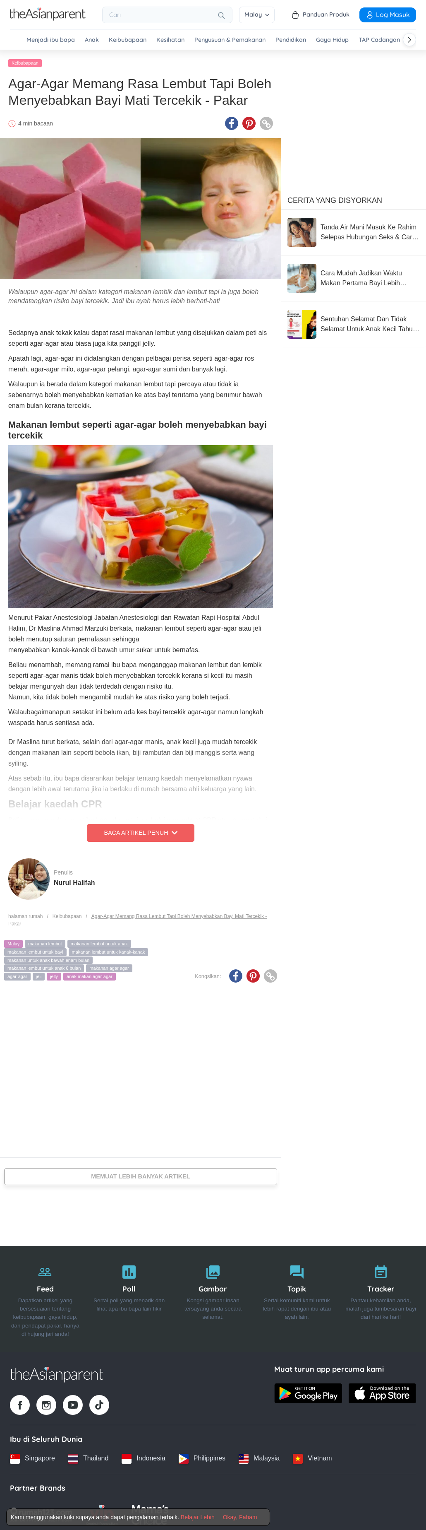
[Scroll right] (409, 39)
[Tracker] (381, 1297)
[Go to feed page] (48, 18)
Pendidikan (290, 39)
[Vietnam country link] (312, 1456)
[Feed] (45, 1297)
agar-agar (17, 974)
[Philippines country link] (202, 1456)
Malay (256, 14)
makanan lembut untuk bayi (35, 949)
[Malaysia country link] (259, 1456)
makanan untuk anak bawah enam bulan (48, 957)
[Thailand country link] (88, 1456)
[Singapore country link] (32, 1456)
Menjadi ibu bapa (50, 39)
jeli (38, 974)
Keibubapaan (127, 39)
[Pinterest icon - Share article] (249, 121)
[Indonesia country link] (143, 1456)
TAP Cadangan (379, 39)
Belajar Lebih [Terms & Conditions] (198, 1517)
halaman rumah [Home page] (25, 914)
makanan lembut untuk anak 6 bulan (44, 966)
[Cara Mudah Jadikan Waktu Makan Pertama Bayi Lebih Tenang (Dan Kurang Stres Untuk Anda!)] (353, 276)
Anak (92, 39)
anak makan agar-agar (89, 974)
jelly (54, 974)
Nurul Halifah (74, 880)
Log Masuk (388, 14)
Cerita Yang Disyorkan (334, 198)
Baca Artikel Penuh (140, 830)
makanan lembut (45, 941)
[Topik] (297, 1297)
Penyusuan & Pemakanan (230, 39)
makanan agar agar (109, 966)
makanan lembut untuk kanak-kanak (108, 949)
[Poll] (129, 1297)
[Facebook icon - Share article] (231, 121)
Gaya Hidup (332, 39)
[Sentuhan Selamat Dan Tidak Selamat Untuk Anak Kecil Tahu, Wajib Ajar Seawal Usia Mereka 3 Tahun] (353, 322)
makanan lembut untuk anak (99, 941)
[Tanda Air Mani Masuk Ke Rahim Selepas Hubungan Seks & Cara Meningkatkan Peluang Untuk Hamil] (353, 230)
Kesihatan (170, 39)
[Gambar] (213, 1297)
